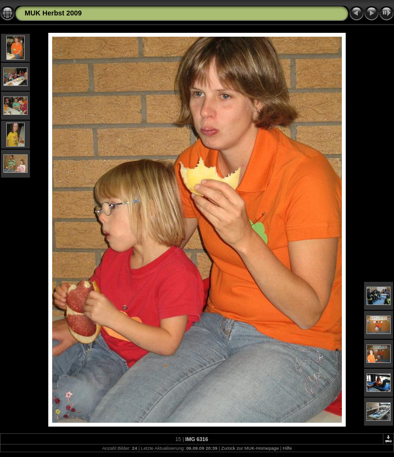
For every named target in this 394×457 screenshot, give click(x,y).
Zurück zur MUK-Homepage (250, 448)
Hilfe (287, 448)
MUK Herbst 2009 (53, 13)
